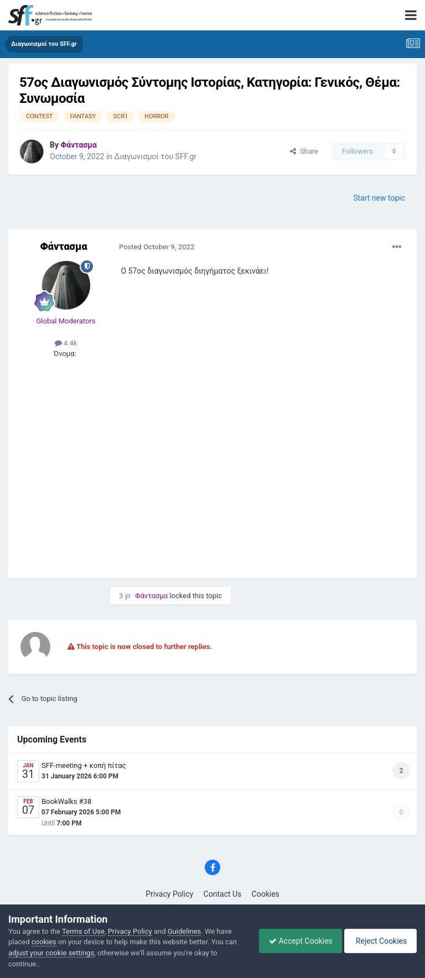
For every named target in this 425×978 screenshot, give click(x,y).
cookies (44, 942)
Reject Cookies (378, 941)
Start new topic (379, 197)
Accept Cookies (295, 941)
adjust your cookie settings (51, 953)
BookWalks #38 (66, 801)
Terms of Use (83, 931)
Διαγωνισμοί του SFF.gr (156, 156)
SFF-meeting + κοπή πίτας (84, 765)
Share (304, 151)
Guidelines (184, 931)
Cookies (265, 894)
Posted (157, 247)
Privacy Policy (169, 894)
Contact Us (223, 894)
